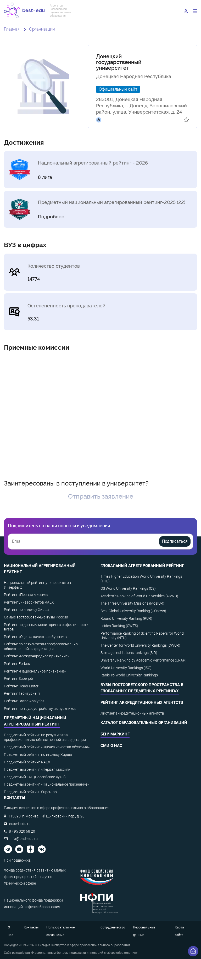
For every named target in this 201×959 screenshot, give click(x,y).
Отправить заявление (100, 496)
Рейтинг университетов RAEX (29, 602)
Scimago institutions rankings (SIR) (128, 653)
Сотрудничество (112, 927)
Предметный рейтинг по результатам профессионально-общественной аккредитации (45, 737)
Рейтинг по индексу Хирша (26, 609)
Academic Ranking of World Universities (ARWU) (139, 596)
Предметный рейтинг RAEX (27, 762)
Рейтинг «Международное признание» (36, 656)
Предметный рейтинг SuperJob (30, 792)
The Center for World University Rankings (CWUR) (140, 645)
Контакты (31, 927)
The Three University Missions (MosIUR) (132, 603)
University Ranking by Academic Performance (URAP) (143, 660)
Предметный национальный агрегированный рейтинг (35, 721)
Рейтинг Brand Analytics (24, 701)
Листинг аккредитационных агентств (132, 713)
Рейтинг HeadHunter (21, 686)
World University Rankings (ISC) (126, 668)
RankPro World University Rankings (129, 675)
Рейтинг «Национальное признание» (35, 671)
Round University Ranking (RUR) (126, 618)
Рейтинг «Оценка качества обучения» (35, 637)
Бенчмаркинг (115, 734)
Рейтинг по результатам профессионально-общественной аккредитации (41, 646)
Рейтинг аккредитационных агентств (141, 702)
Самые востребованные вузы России (36, 617)
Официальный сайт (118, 89)
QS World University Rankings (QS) (128, 588)
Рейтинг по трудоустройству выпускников (40, 708)
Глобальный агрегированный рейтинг (142, 565)
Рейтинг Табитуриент (22, 693)
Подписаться (175, 541)
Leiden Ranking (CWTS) (119, 626)
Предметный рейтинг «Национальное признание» (46, 784)
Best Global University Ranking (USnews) (133, 611)
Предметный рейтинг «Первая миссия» (37, 769)
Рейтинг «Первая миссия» (26, 595)
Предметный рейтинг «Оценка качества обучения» (47, 747)
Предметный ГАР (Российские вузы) (35, 777)
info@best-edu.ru (24, 839)
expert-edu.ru (20, 824)
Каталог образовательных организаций (143, 722)
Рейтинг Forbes (17, 664)
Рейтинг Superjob (18, 678)
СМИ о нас (111, 745)
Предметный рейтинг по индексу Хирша (38, 754)
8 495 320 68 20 (22, 831)
